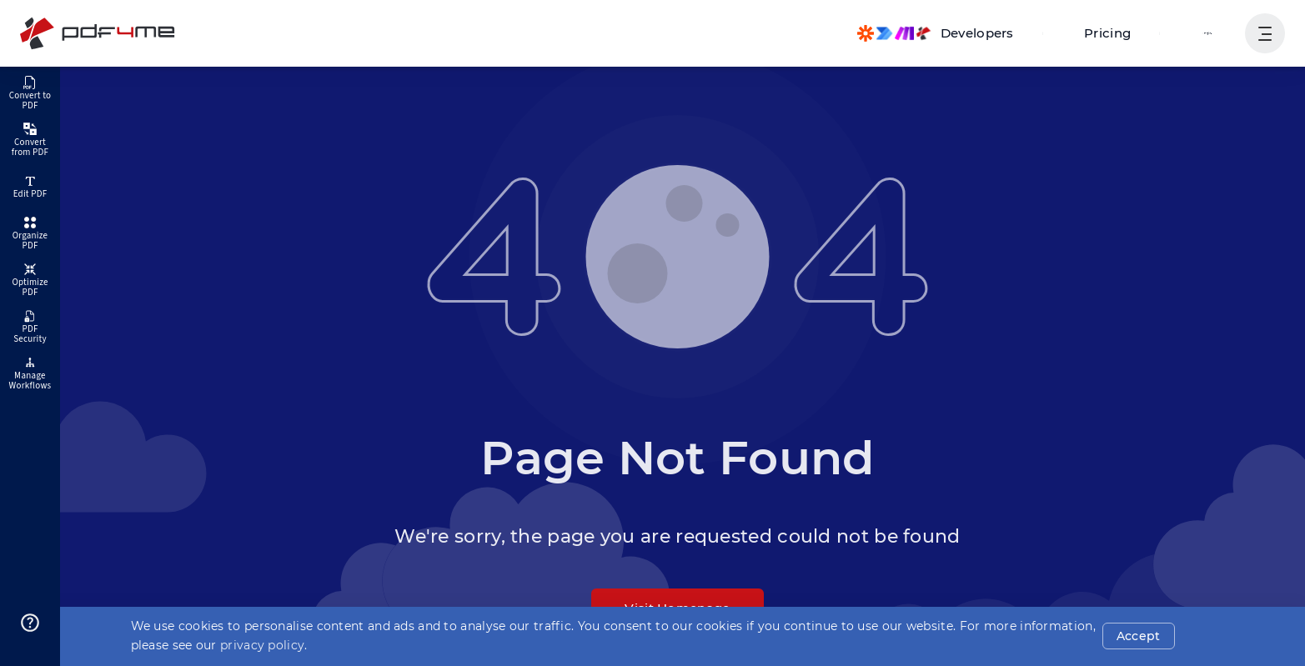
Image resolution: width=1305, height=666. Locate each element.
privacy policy (262, 645)
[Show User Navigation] (1265, 33)
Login (1209, 33)
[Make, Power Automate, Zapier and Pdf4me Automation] (952, 33)
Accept (1141, 636)
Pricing (1117, 33)
